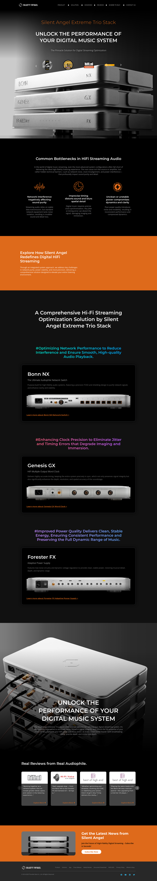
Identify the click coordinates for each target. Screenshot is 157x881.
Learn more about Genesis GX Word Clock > (47, 505)
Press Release (77, 866)
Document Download (100, 866)
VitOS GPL (111, 866)
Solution (75, 5)
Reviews (100, 5)
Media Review (87, 866)
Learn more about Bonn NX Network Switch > (48, 413)
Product (62, 5)
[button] (36, 66)
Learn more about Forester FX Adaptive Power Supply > (52, 597)
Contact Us (131, 5)
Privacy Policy (120, 866)
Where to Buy (115, 5)
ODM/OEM (88, 5)
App (70, 866)
